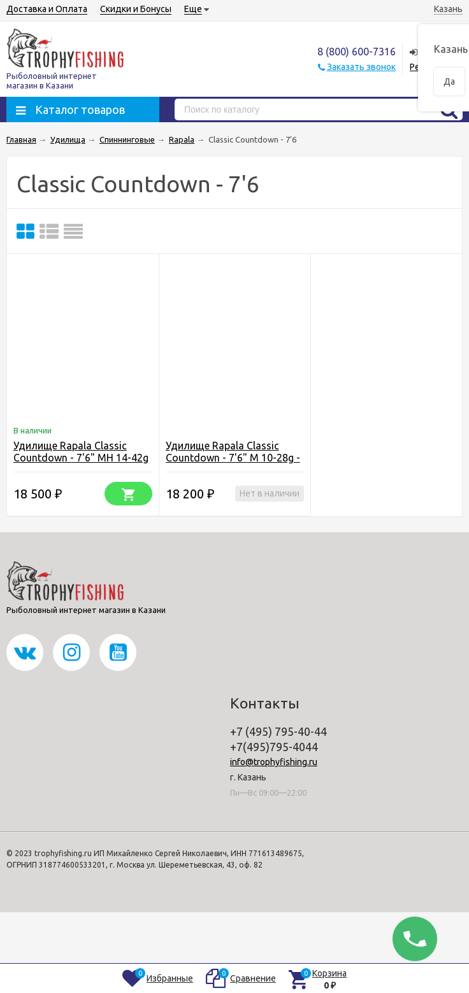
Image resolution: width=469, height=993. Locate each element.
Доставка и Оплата (46, 9)
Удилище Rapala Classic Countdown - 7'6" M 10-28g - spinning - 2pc (233, 457)
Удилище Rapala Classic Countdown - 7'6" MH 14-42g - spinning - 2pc (80, 457)
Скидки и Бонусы (135, 9)
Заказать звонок (361, 67)
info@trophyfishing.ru (273, 762)
